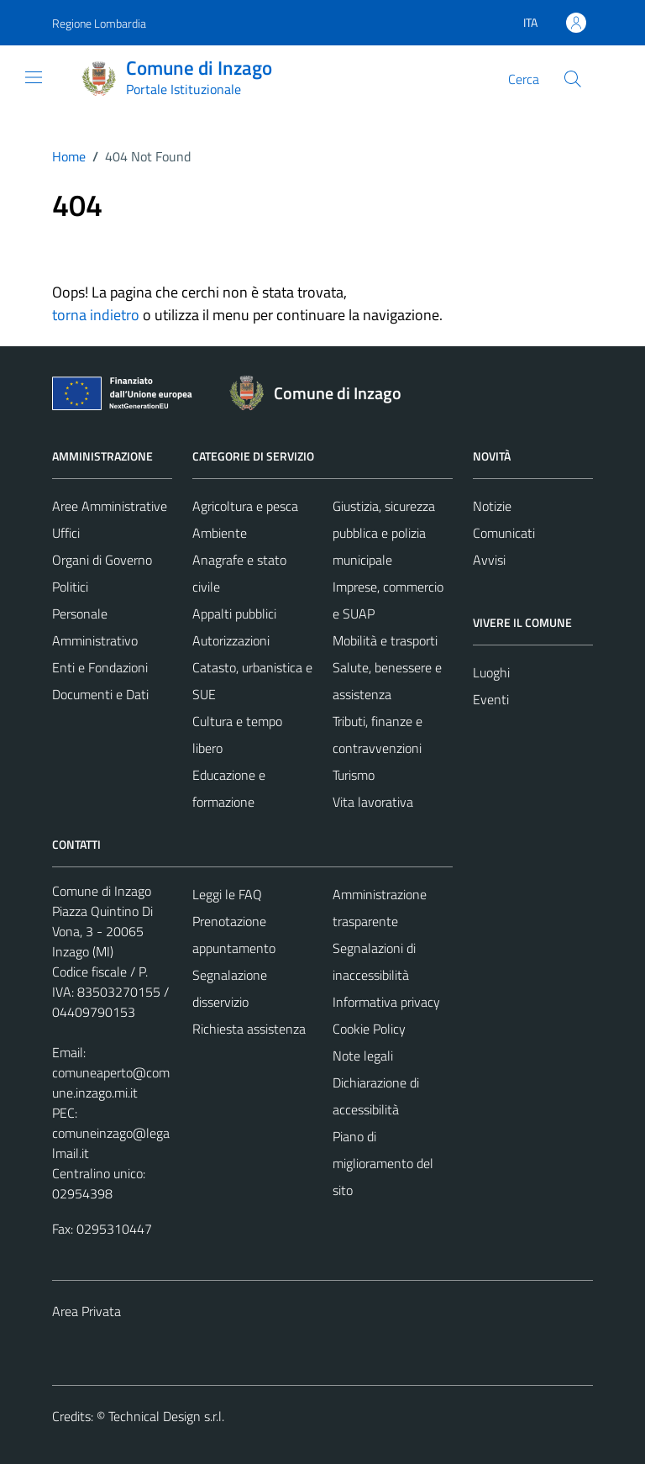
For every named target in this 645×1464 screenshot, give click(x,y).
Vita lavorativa (373, 802)
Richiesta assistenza (249, 1029)
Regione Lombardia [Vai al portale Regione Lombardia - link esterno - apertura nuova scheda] (99, 23)
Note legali (363, 1055)
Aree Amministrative (109, 506)
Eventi (491, 699)
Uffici (66, 533)
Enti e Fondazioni (100, 667)
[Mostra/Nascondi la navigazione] (34, 77)
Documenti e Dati (100, 694)
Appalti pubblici (234, 613)
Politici (70, 587)
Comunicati (504, 533)
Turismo (354, 775)
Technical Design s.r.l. (166, 1416)
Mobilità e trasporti (385, 640)
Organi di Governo (102, 560)
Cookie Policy (369, 1029)
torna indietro (95, 314)
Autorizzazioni (231, 640)
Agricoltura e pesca (245, 506)
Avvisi (489, 560)
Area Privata (86, 1311)
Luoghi (491, 672)
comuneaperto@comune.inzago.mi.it (111, 1082)
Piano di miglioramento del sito (383, 1163)
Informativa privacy (386, 1002)
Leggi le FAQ (227, 894)
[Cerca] (573, 79)
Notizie (492, 506)
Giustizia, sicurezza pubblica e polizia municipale (384, 533)
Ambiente (219, 533)
